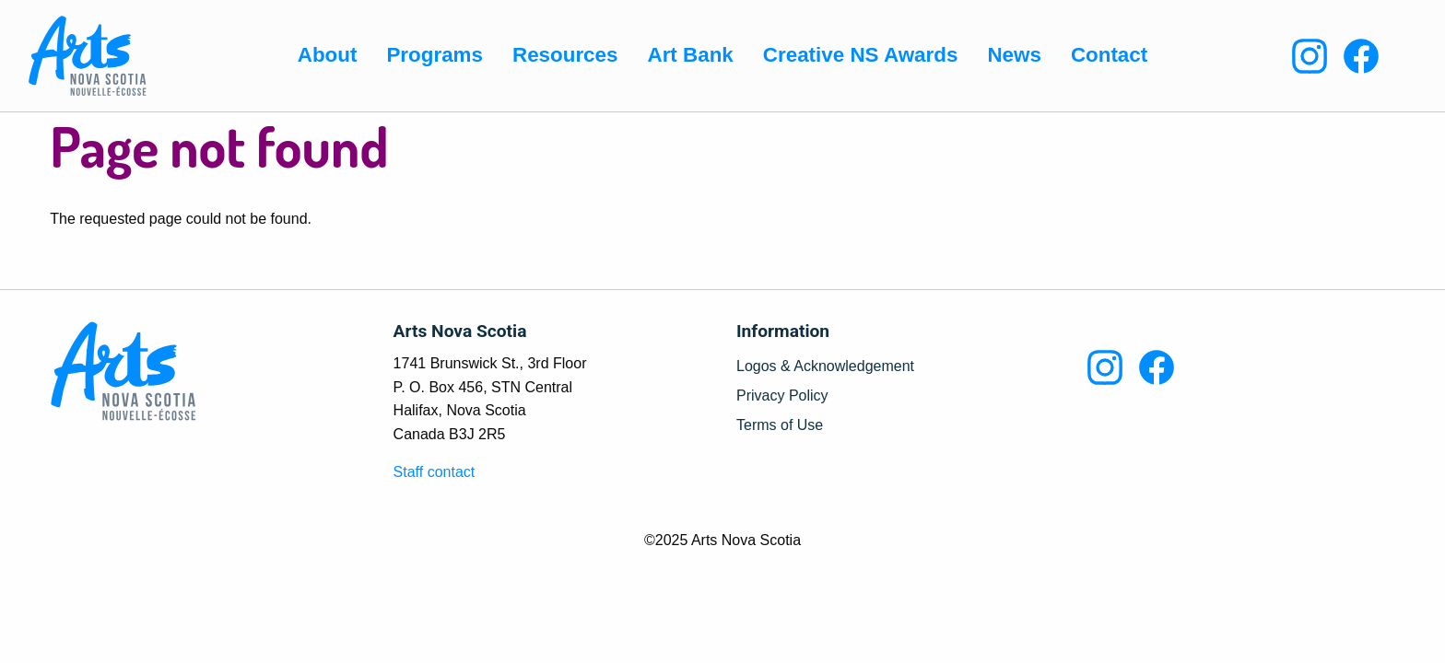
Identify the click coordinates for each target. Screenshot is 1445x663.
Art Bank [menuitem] (690, 54)
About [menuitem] (328, 54)
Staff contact (435, 472)
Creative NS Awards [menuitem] (860, 54)
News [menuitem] (1014, 54)
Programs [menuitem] (434, 54)
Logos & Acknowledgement (825, 366)
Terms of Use (779, 425)
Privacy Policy (782, 396)
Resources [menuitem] (565, 54)
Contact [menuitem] (1109, 54)
